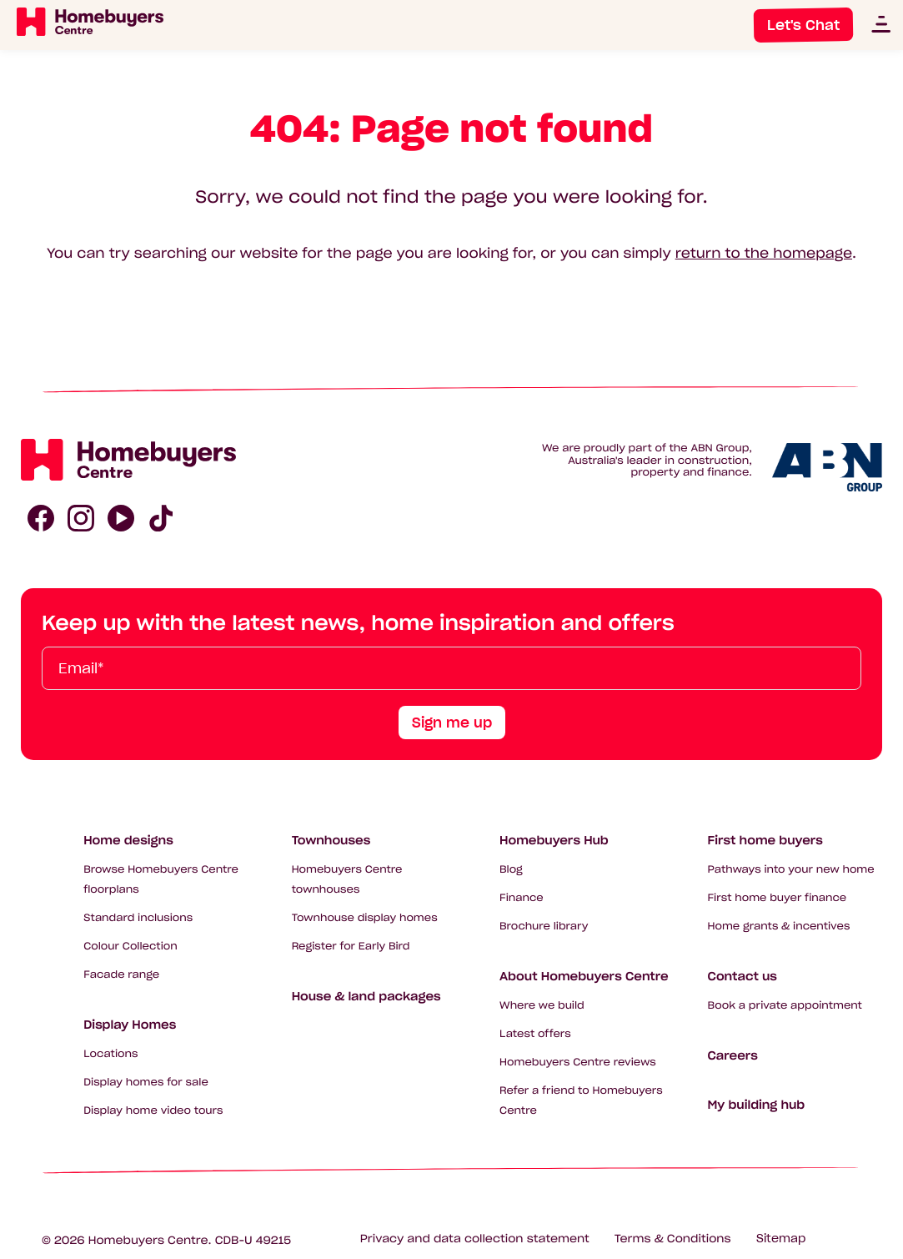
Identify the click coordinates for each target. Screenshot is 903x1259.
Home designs (128, 840)
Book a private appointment (785, 1006)
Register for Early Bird (351, 946)
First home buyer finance (777, 898)
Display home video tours (153, 1111)
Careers (733, 1055)
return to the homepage (763, 253)
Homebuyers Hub (554, 840)
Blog (511, 870)
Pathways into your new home (791, 870)
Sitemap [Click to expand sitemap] (780, 1238)
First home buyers (765, 840)
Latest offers (535, 1034)
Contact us (742, 976)
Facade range (121, 975)
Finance (521, 898)
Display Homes (129, 1024)
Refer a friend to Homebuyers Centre (581, 1101)
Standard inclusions (138, 918)
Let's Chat (803, 25)
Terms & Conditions (673, 1238)
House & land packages (366, 996)
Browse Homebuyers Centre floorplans (160, 880)
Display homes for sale (145, 1082)
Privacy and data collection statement (474, 1238)
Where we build (541, 1006)
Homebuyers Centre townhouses (347, 880)
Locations (110, 1054)
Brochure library (543, 926)
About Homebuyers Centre (584, 976)
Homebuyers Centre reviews (577, 1062)
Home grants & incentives (779, 926)
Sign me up (452, 722)
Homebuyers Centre (148, 1240)
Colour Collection (130, 946)
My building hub (756, 1104)
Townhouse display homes (365, 918)
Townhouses (331, 840)
